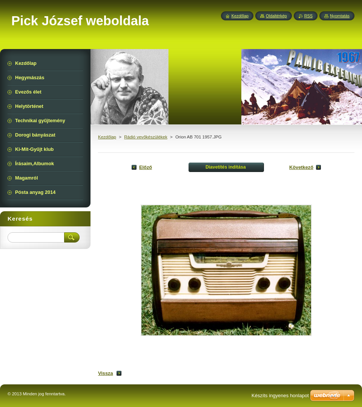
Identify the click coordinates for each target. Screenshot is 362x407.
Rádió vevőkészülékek (145, 137)
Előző (145, 167)
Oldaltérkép (276, 16)
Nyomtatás (340, 16)
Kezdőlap (107, 137)
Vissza (105, 373)
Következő (301, 167)
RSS (308, 16)
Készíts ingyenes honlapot (280, 395)
